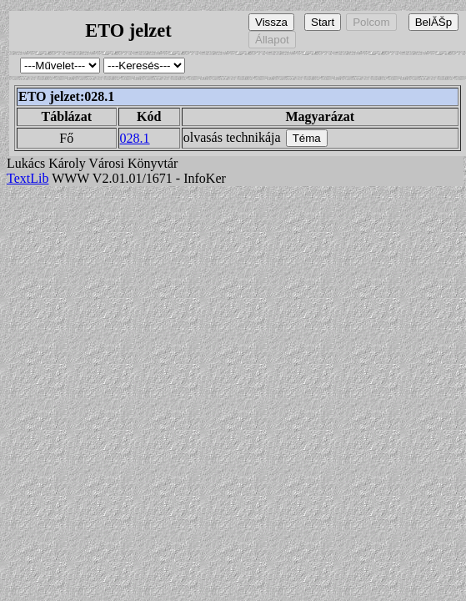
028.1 (135, 138)
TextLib (27, 178)
